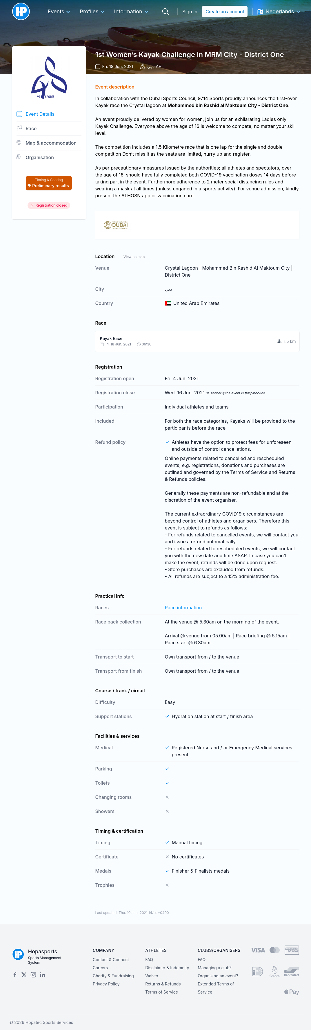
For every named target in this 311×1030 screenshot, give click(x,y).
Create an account (224, 11)
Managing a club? (215, 967)
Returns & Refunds (163, 983)
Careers (100, 967)
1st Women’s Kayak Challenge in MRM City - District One (189, 54)
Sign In (189, 11)
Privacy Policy (106, 983)
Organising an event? (218, 975)
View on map (134, 257)
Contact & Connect (111, 959)
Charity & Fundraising (113, 975)
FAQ (149, 959)
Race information (183, 607)
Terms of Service (161, 991)
